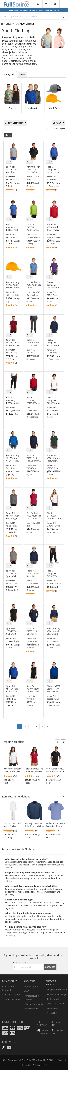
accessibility (52, 1012)
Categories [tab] (9, 74)
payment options (12, 999)
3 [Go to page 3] (31, 726)
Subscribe (50, 967)
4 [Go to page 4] (36, 726)
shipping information (57, 989)
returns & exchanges (57, 994)
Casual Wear (11, 23)
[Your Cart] (46, 4)
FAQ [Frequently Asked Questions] (27, 991)
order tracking (54, 999)
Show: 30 (57, 123)
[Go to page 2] (47, 726)
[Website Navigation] (63, 4)
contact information (34, 1004)
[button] (57, 741)
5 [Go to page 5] (42, 726)
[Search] (62, 16)
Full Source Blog (32, 1008)
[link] (13, 178)
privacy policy (53, 1008)
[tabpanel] (34, 97)
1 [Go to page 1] (19, 726)
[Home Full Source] (2, 23)
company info (31, 986)
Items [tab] (22, 74)
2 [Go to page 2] (25, 726)
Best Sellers (14, 123)
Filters (8, 135)
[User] (55, 4)
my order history (12, 994)
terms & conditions (56, 1003)
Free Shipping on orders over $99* (34, 10)
